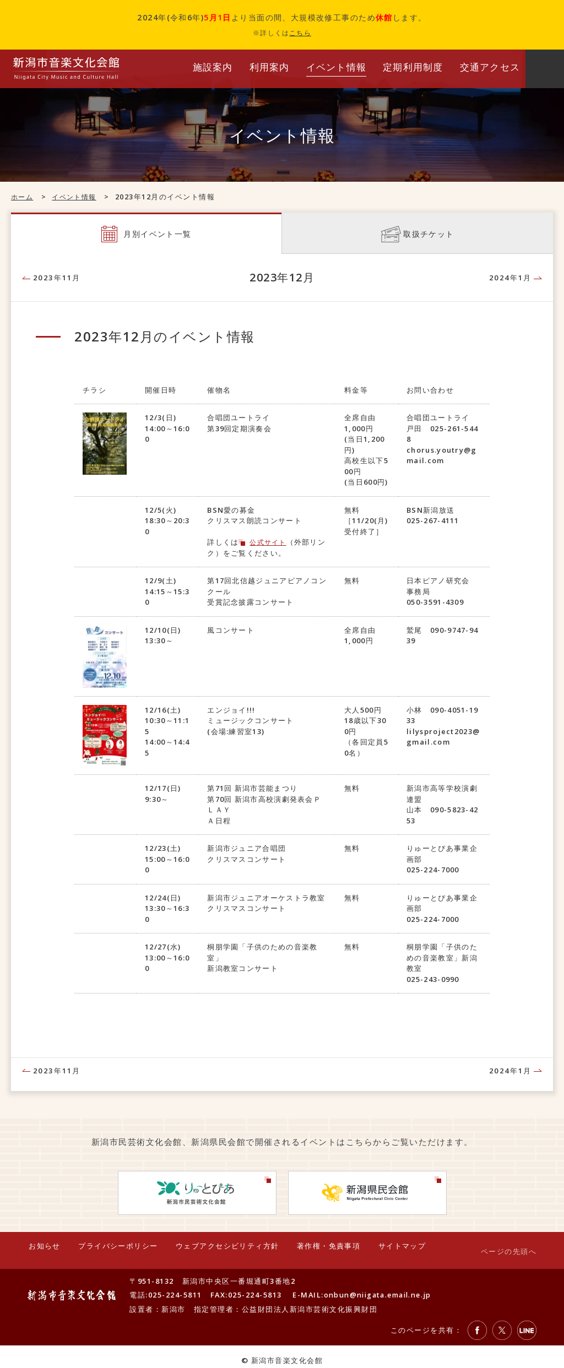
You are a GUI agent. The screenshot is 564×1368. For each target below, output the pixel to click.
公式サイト (269, 544)
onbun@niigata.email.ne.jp (381, 1287)
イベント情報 (78, 197)
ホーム (23, 197)
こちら (300, 32)
